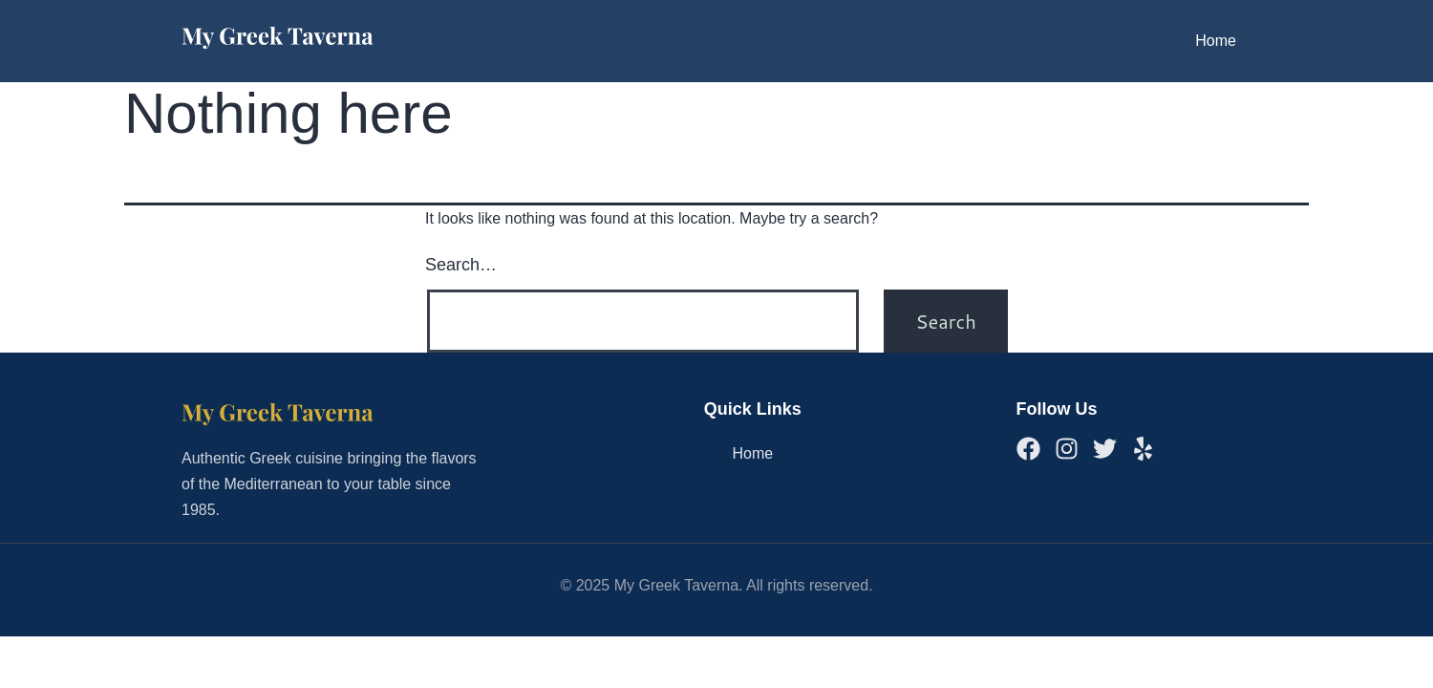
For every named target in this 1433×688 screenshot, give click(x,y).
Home (1215, 40)
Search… (461, 264)
